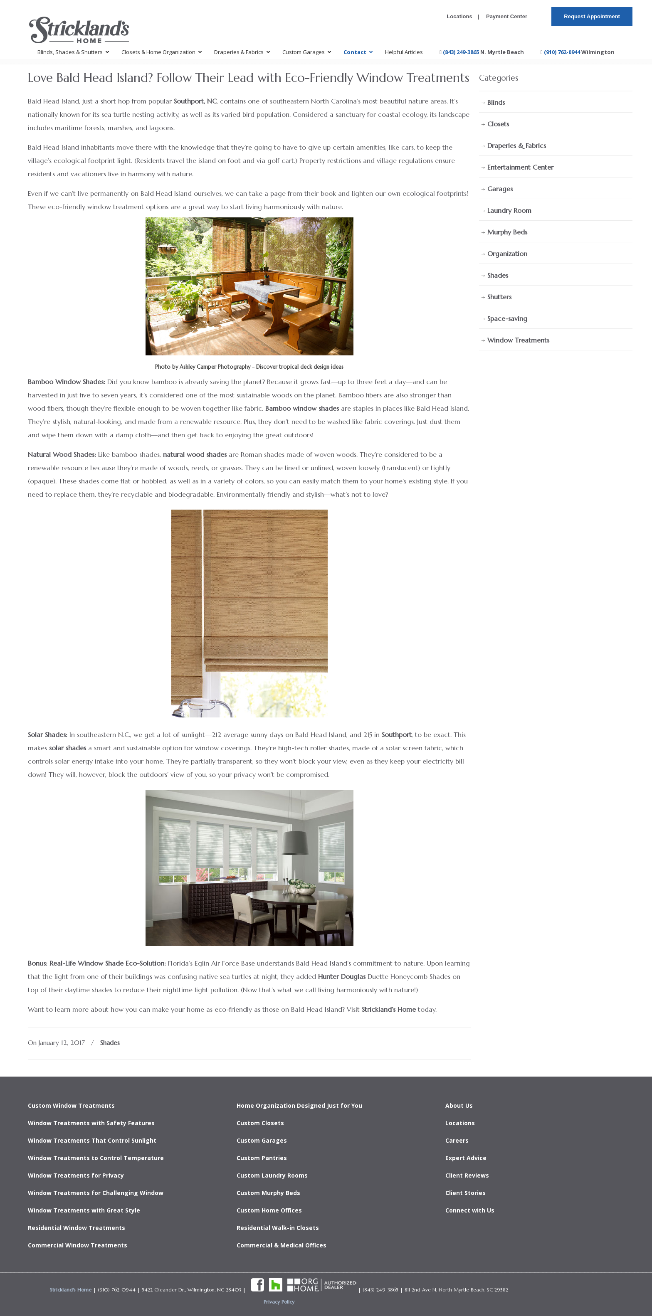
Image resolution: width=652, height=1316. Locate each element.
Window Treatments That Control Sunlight (92, 1140)
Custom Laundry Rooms (272, 1175)
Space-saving (507, 318)
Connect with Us (469, 1210)
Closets (498, 124)
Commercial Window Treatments (77, 1245)
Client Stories (465, 1193)
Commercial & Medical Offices (281, 1245)
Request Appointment (592, 16)
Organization (507, 253)
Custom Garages (262, 1140)
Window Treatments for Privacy (76, 1175)
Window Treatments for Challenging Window (95, 1193)
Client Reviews (467, 1175)
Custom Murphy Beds (268, 1193)
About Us (459, 1105)
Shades (110, 1043)
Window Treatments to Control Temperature (96, 1158)
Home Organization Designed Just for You (299, 1105)
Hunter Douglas (342, 976)
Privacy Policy (279, 1302)
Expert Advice (466, 1158)
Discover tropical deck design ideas (299, 367)
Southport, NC (195, 101)
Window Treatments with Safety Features (91, 1123)
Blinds (496, 102)
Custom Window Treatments (71, 1105)
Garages (500, 189)
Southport (397, 734)
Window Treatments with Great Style (84, 1210)
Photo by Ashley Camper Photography (202, 367)
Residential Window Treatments (76, 1228)
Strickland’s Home (389, 1009)
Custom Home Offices (269, 1210)
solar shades (67, 748)
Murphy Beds (507, 232)
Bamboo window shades (302, 408)
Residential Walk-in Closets (278, 1228)
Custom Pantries (262, 1158)
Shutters (499, 297)
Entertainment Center (520, 167)
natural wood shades (195, 454)
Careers (457, 1140)
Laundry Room (509, 210)
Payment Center (505, 16)
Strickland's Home (70, 1289)
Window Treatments (518, 340)
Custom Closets (260, 1123)
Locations (459, 16)
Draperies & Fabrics (516, 145)
